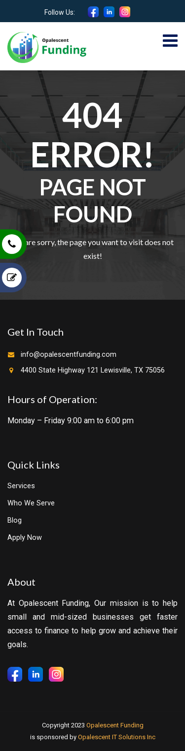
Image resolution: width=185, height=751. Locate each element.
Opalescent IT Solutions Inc (116, 737)
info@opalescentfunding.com (68, 354)
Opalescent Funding (115, 725)
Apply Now (24, 537)
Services (21, 486)
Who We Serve (31, 503)
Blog (14, 520)
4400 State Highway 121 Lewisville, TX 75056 (93, 370)
